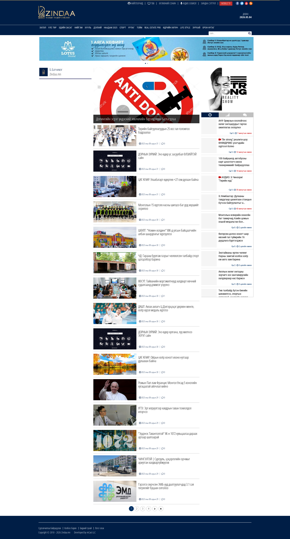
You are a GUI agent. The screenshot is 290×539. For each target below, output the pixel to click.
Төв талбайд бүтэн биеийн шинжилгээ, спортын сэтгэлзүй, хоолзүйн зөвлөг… (226, 294)
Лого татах (99, 528)
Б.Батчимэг (56, 69)
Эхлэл (42, 27)
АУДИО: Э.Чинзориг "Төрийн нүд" (226, 179)
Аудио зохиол (188, 3)
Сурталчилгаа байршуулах (49, 528)
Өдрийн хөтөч (170, 27)
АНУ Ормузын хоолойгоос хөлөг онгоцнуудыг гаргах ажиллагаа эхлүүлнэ (226, 124)
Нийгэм (78, 27)
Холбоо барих (70, 528)
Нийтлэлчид (135, 3)
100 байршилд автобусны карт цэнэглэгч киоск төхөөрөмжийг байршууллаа (226, 162)
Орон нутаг (208, 27)
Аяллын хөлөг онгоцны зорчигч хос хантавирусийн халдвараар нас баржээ (226, 275)
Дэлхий (98, 27)
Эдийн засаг (65, 27)
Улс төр (52, 27)
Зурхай (196, 27)
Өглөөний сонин (167, 3)
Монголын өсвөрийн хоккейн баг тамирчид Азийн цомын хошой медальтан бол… (226, 218)
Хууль (88, 27)
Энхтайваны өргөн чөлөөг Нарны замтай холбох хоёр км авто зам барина (226, 256)
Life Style (185, 27)
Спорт (123, 27)
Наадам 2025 (110, 27)
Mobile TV (226, 3)
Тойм (139, 27)
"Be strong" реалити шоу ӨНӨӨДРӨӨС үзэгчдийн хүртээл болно (226, 143)
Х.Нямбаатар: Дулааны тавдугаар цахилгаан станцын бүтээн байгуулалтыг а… (226, 199)
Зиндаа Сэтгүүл (208, 3)
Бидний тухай (86, 528)
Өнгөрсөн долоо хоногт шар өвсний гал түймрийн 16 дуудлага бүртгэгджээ (226, 237)
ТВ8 (151, 3)
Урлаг (131, 27)
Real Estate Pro (152, 27)
